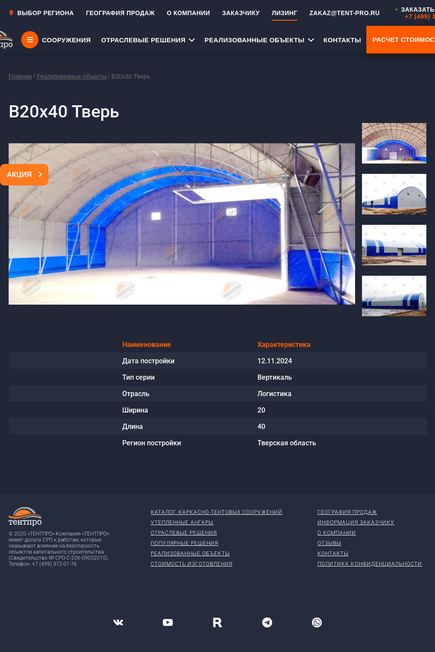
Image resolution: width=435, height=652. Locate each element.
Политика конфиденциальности (370, 564)
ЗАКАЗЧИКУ (241, 12)
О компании (337, 533)
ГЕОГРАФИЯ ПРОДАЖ (120, 12)
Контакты (333, 554)
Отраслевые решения (184, 533)
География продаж (347, 512)
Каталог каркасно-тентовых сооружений (217, 512)
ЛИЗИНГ (284, 12)
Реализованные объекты (71, 76)
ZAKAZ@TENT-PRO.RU (344, 12)
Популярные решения (184, 543)
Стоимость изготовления (191, 564)
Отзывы (329, 543)
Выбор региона (41, 12)
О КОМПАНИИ (188, 12)
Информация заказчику (356, 523)
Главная (20, 76)
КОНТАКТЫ (342, 40)
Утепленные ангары (182, 523)
